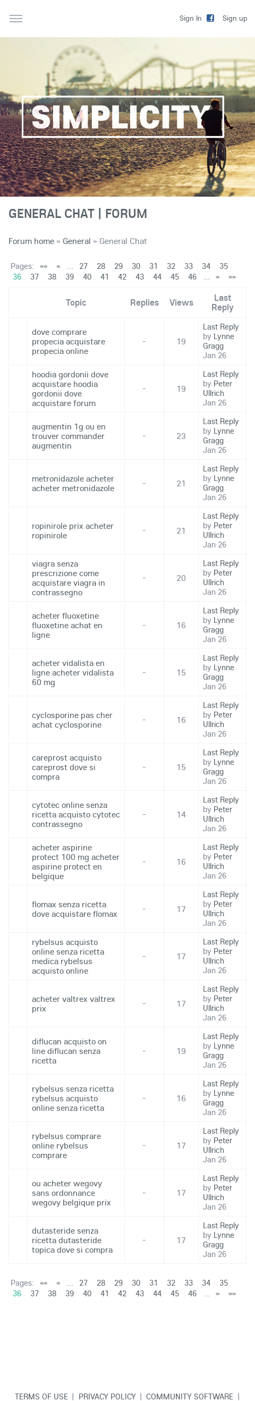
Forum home (31, 240)
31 (153, 266)
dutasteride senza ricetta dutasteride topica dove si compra (72, 1240)
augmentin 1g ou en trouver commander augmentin (69, 436)
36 (17, 277)
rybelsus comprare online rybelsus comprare (66, 1145)
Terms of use (41, 1396)
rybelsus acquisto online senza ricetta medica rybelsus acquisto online (68, 956)
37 (34, 277)
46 (192, 277)
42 (122, 277)
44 (157, 277)
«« (43, 266)
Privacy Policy (107, 1396)
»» (232, 277)
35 (223, 266)
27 (83, 266)
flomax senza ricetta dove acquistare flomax (74, 909)
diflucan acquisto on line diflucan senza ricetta (69, 1051)
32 (171, 266)
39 (69, 277)
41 (104, 277)
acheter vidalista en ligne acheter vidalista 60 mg (73, 672)
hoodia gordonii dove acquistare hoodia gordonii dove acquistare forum (70, 388)
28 (101, 266)
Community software (189, 1396)
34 (206, 266)
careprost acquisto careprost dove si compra (66, 767)
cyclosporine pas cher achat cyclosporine (72, 720)
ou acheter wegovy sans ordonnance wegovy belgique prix (71, 1193)
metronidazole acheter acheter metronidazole (73, 483)
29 (118, 266)
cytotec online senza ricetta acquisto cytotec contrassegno (76, 814)
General (77, 240)
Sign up (235, 18)
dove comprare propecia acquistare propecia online (68, 341)
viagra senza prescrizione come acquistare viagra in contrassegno (68, 577)
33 (188, 266)
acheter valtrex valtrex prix (73, 1003)
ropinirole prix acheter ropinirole (73, 530)
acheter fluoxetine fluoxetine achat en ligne (67, 625)
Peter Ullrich (217, 388)
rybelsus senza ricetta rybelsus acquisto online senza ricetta (73, 1098)
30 (136, 266)
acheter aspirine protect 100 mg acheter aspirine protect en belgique (76, 861)
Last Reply (221, 327)
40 (87, 277)
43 (139, 277)
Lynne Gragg (218, 341)
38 (52, 277)
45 (175, 277)
